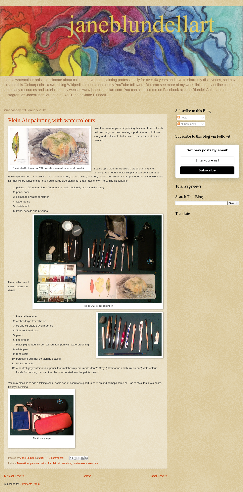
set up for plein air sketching (56, 463)
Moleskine (23, 463)
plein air (34, 463)
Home (86, 476)
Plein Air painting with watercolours (51, 120)
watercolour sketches (86, 463)
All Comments (186, 123)
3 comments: (56, 457)
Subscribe (207, 170)
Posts (182, 117)
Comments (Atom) (30, 483)
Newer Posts (14, 476)
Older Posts (158, 476)
